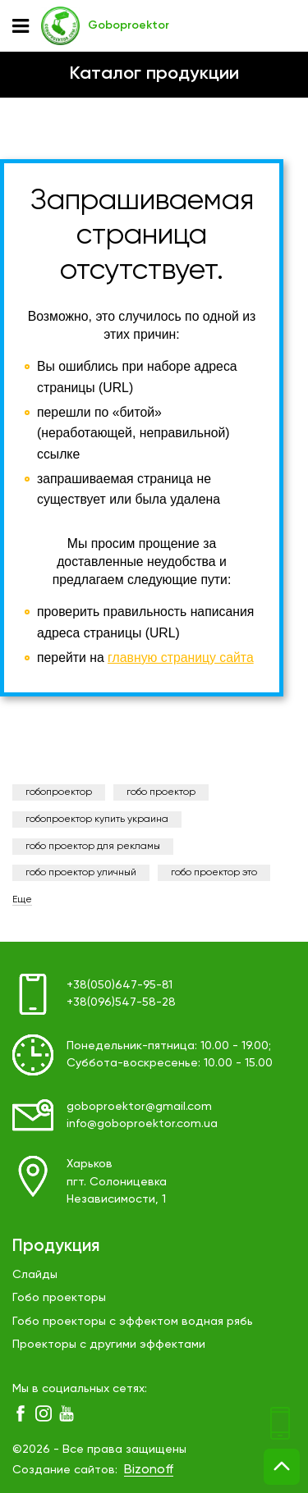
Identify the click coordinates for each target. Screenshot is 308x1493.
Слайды (34, 1275)
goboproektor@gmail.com (139, 1106)
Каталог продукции (154, 74)
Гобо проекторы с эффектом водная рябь (132, 1321)
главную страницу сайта (181, 657)
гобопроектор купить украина (96, 819)
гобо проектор (160, 792)
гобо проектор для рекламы (92, 847)
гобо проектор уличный (80, 873)
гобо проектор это (214, 873)
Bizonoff (148, 1470)
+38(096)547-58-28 (121, 1002)
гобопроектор (58, 792)
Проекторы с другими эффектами (108, 1344)
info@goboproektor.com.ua (142, 1124)
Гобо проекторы (59, 1298)
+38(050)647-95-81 (119, 985)
